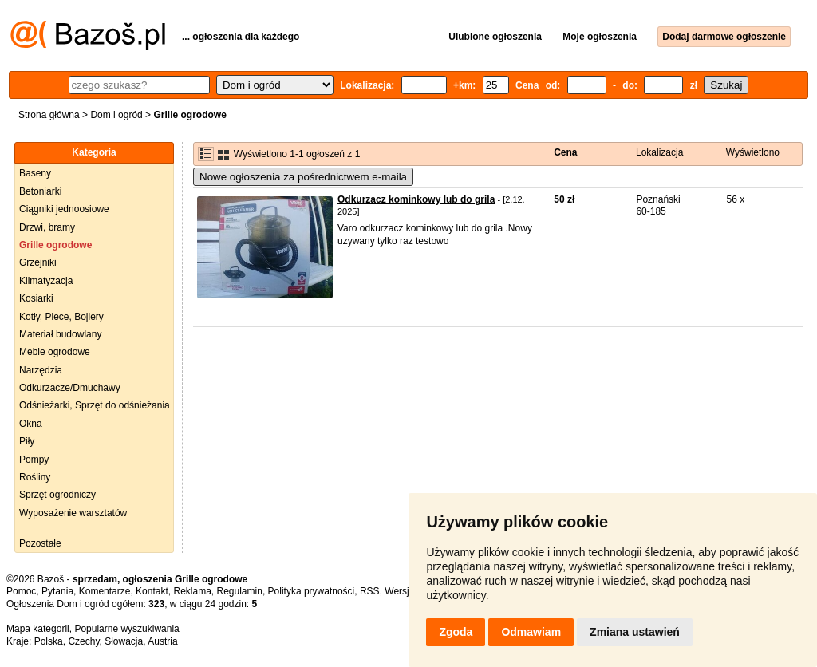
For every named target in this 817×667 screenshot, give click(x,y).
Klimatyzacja (46, 280)
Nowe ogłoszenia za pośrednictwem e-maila (303, 177)
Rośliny (34, 477)
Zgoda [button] (455, 632)
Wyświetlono (753, 152)
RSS (370, 591)
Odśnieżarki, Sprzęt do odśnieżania (94, 405)
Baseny (35, 173)
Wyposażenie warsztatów (73, 513)
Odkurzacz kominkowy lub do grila (416, 199)
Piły (26, 441)
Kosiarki (36, 298)
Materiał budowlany (60, 334)
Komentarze (105, 591)
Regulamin (239, 591)
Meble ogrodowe (54, 351)
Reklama (192, 591)
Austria (162, 641)
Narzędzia (40, 370)
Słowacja (124, 641)
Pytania (57, 591)
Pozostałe (40, 543)
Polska (48, 641)
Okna (30, 423)
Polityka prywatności (311, 591)
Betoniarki (40, 191)
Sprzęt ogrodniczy (57, 494)
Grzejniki (38, 262)
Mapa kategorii (37, 628)
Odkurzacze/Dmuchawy (69, 387)
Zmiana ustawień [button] (635, 632)
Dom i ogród (116, 114)
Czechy (83, 641)
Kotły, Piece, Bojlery (61, 316)
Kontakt (152, 591)
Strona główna (49, 114)
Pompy (34, 459)
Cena (565, 152)
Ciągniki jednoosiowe (64, 209)
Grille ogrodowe (55, 245)
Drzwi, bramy (47, 227)
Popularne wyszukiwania (126, 628)
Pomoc (21, 591)
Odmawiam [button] (531, 632)
